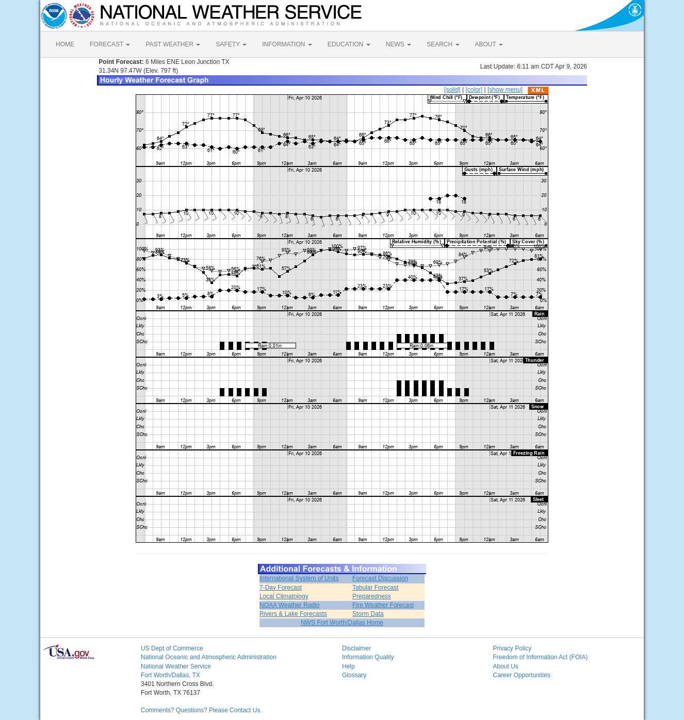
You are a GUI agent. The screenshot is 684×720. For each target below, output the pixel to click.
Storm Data (368, 613)
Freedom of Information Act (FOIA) (540, 657)
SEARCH (443, 44)
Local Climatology (283, 596)
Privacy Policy (512, 648)
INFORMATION (287, 44)
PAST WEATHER (172, 44)
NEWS (398, 44)
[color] (473, 89)
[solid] (452, 89)
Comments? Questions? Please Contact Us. (201, 710)
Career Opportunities (521, 675)
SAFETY (231, 44)
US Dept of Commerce (172, 648)
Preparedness (371, 596)
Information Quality (368, 657)
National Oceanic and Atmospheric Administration (208, 657)
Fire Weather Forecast (383, 605)
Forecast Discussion (380, 578)
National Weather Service (176, 666)
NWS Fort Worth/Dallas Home (342, 622)
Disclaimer (356, 648)
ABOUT (489, 44)
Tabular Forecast (375, 587)
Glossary (354, 675)
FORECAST (110, 44)
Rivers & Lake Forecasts (293, 613)
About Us (505, 666)
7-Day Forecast (280, 587)
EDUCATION (349, 44)
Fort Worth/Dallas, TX (170, 675)
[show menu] (505, 89)
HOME (65, 44)
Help (348, 666)
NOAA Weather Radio (289, 605)
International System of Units (298, 578)
